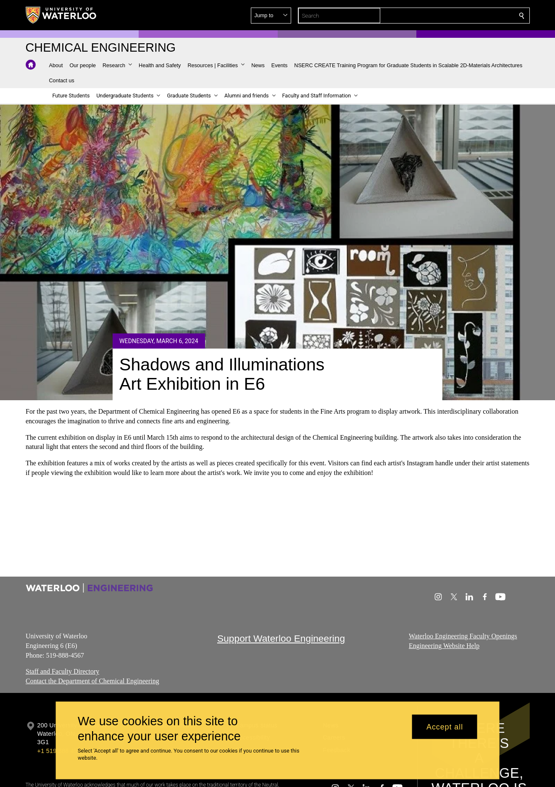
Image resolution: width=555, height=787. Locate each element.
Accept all (444, 726)
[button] (461, 15)
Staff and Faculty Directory (62, 671)
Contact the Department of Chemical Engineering (92, 681)
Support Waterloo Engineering (281, 638)
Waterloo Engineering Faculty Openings (463, 636)
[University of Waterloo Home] (61, 15)
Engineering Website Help (444, 645)
